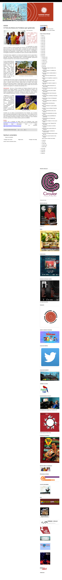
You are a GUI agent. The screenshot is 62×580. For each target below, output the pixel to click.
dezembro (44, 57)
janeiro (43, 146)
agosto (43, 63)
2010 (42, 150)
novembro (44, 58)
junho (43, 66)
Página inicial (20, 139)
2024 (42, 37)
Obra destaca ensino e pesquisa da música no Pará (48, 131)
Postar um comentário (9, 137)
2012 (42, 55)
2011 (42, 148)
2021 (42, 41)
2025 (42, 35)
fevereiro (44, 145)
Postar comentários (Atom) (11, 141)
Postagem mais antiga (33, 139)
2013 (42, 54)
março (43, 143)
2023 (42, 38)
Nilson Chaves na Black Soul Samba (48, 138)
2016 (42, 49)
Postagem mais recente (8, 139)
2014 (42, 52)
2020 (42, 43)
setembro (44, 61)
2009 (42, 151)
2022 (42, 40)
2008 (42, 153)
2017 (42, 48)
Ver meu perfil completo (50, 30)
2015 (42, 51)
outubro (43, 60)
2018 (42, 46)
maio (43, 140)
